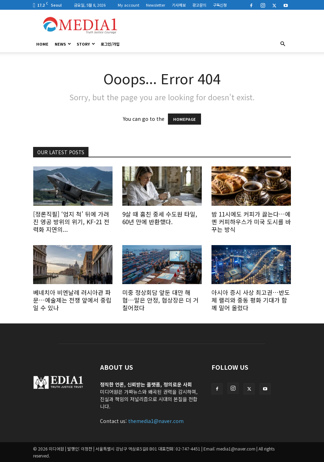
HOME (42, 44)
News (63, 44)
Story (86, 44)
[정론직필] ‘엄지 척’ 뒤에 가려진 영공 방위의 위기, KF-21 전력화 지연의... (71, 222)
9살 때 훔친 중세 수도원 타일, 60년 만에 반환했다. (159, 218)
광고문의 (199, 5)
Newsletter (155, 5)
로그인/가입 (110, 44)
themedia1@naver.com (156, 420)
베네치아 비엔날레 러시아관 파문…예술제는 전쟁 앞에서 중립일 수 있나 (72, 300)
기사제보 (179, 5)
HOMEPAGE (184, 119)
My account (128, 5)
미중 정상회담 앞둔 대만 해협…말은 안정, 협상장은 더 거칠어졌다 (160, 300)
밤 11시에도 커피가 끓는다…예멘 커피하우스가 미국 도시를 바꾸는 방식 (251, 222)
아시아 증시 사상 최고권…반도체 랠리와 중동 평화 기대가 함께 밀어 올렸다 (250, 300)
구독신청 (220, 5)
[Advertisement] (209, 25)
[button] (282, 43)
